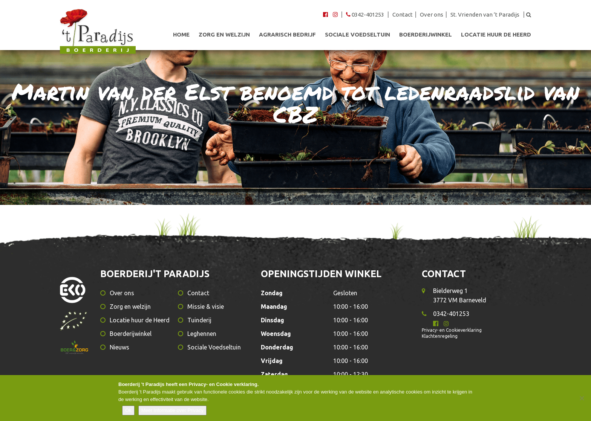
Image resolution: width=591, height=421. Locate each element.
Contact (402, 14)
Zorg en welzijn (224, 35)
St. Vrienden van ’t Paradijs (484, 14)
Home (181, 35)
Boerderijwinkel (425, 35)
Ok (128, 410)
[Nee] (581, 398)
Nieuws (119, 347)
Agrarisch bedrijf (287, 35)
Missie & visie (205, 307)
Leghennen (201, 334)
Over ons (431, 14)
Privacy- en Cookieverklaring (452, 330)
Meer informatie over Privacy (172, 410)
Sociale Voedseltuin (357, 35)
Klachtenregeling (440, 336)
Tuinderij (199, 320)
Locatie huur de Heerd (496, 35)
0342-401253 (365, 14)
